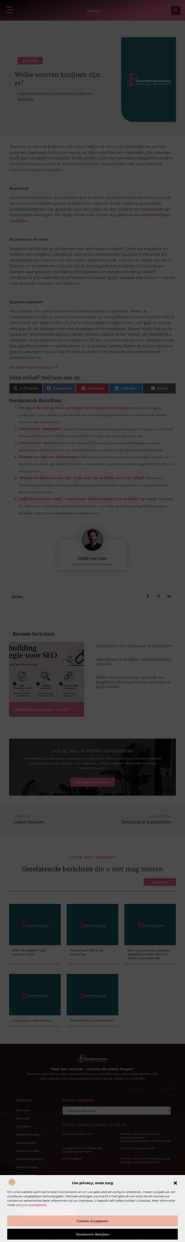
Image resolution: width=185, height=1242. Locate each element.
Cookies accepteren (92, 1221)
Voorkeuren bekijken (92, 1234)
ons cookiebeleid (33, 1205)
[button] (175, 1183)
